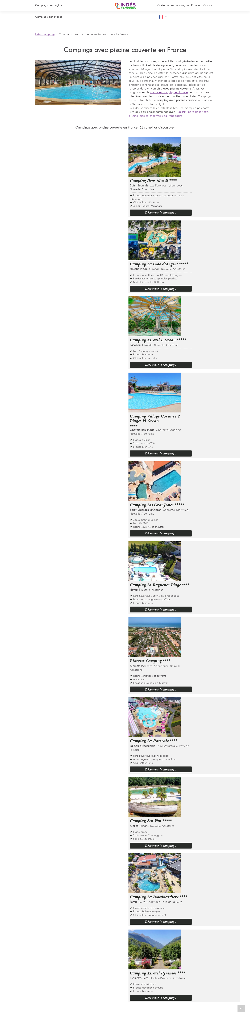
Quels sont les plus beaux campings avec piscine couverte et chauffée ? (82, 666)
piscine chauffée (150, 116)
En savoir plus (46, 633)
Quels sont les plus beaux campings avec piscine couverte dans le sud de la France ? (90, 658)
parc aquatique (198, 112)
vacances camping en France (169, 92)
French (161, 17)
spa (164, 116)
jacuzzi (182, 112)
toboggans (175, 116)
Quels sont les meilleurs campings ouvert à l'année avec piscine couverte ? (83, 675)
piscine (133, 116)
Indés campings (45, 34)
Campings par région (48, 5)
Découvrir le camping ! (206, 172)
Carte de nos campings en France (178, 5)
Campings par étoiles (48, 17)
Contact (209, 5)
